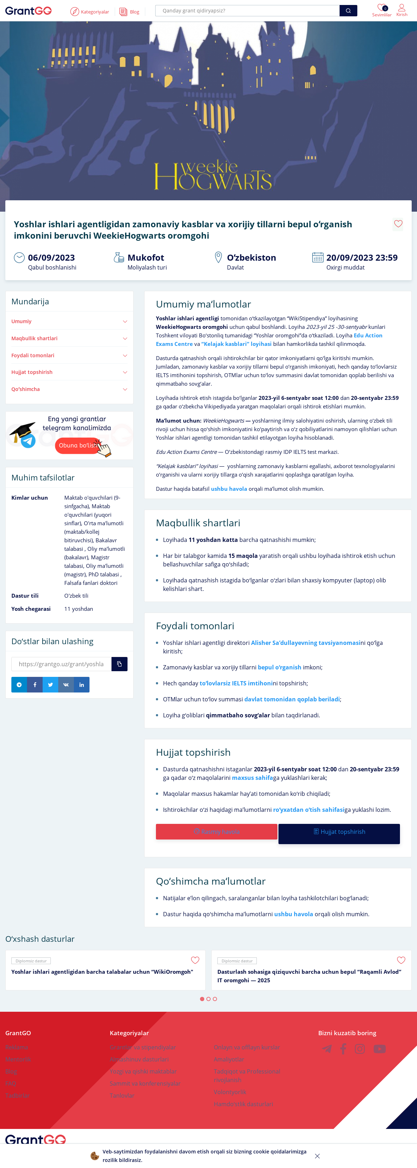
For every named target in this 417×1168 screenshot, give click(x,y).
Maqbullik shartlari (69, 333)
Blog (11, 1061)
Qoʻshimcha (69, 383)
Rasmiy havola (216, 826)
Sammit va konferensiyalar (145, 1073)
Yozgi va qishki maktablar (143, 1061)
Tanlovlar (122, 1086)
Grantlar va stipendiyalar (143, 1037)
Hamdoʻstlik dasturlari (243, 1094)
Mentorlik (18, 1049)
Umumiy (69, 316)
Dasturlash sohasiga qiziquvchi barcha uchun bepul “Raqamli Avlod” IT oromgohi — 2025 (309, 966)
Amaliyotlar (229, 1049)
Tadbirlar (17, 1086)
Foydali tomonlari (69, 350)
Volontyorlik (230, 1082)
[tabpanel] (105, 960)
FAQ (10, 1073)
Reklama (16, 1037)
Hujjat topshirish (69, 366)
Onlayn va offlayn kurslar (247, 1037)
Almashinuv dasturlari (139, 1049)
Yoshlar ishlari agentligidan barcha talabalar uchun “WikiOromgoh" (102, 961)
